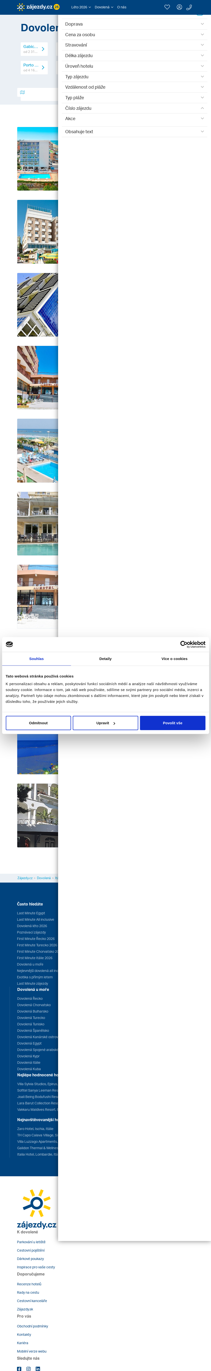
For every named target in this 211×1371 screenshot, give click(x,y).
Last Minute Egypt (31, 913)
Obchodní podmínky (32, 1326)
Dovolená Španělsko (33, 1030)
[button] (81, 7)
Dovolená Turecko (31, 1018)
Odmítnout (38, 723)
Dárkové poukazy (30, 1259)
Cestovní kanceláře (32, 1301)
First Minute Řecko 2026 (36, 938)
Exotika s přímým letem (35, 977)
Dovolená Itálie (28, 1062)
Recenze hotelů (29, 1284)
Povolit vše (172, 723)
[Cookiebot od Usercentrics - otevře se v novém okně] (183, 644)
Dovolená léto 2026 (32, 926)
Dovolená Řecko (30, 998)
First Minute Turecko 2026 (37, 945)
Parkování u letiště (31, 1242)
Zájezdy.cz (24, 878)
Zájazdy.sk (25, 1309)
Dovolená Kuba (29, 1069)
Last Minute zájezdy (32, 983)
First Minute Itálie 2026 (34, 958)
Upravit (105, 723)
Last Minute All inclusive (35, 919)
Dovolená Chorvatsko (34, 1005)
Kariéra (22, 1343)
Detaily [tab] (105, 658)
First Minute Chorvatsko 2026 (40, 951)
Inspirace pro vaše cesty (36, 1267)
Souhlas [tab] (36, 658)
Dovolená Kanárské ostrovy (38, 1037)
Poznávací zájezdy (31, 932)
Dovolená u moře (30, 964)
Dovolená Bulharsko (32, 1011)
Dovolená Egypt (29, 1043)
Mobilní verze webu (32, 1351)
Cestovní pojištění (31, 1250)
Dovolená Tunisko (30, 1024)
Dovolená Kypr (28, 1056)
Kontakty (24, 1334)
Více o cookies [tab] (175, 658)
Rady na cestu (28, 1292)
